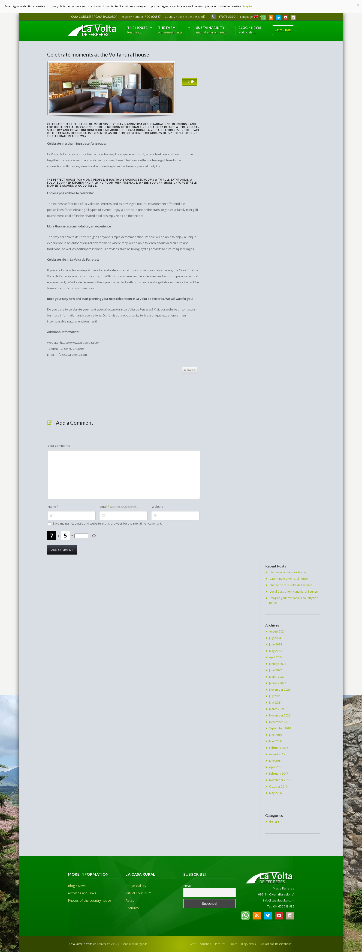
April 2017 (276, 767)
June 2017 (275, 761)
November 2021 (279, 690)
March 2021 (276, 709)
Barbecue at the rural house (288, 572)
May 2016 (275, 793)
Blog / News (77, 885)
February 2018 (278, 748)
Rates (130, 900)
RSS (271, 17)
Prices (233, 944)
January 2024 (277, 664)
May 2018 (275, 741)
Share (189, 370)
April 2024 (276, 657)
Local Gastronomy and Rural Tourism (294, 592)
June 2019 (275, 735)
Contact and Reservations (275, 944)
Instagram (293, 17)
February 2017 (278, 774)
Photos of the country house (89, 900)
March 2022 (276, 677)
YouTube (286, 17)
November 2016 (279, 780)
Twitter (278, 17)
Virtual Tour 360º (138, 893)
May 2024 (275, 651)
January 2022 (277, 683)
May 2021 (275, 702)
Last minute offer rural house (289, 579)
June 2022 (275, 670)
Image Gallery (136, 885)
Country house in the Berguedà (185, 17)
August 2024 (277, 631)
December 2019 (279, 722)
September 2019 (280, 728)
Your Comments (59, 446)
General (274, 822)
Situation (205, 944)
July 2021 (275, 696)
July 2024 (275, 638)
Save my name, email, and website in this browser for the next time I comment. (107, 523)
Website (157, 506)
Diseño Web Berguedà (133, 944)
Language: (249, 17)
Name (53, 506)
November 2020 (279, 715)
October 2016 (278, 786)
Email (118, 506)
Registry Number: (141, 17)
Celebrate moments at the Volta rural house (98, 54)
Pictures (220, 944)
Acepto (247, 6)
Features (132, 908)
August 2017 (277, 754)
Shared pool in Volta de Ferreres (291, 585)
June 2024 (275, 644)
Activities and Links (82, 893)
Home (192, 944)
